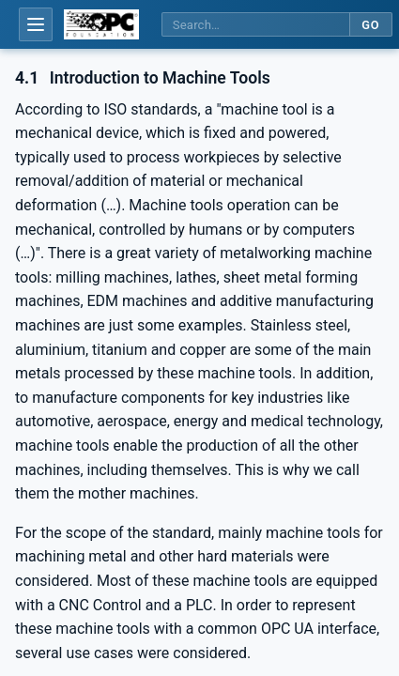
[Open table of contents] (36, 24)
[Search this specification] (255, 25)
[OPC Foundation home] (101, 24)
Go (370, 25)
